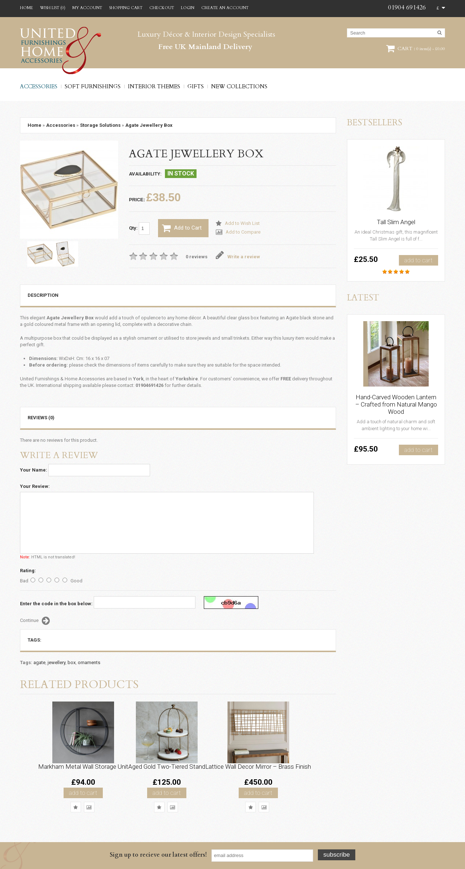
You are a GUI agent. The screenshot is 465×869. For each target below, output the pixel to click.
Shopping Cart (125, 8)
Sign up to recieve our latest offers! (158, 854)
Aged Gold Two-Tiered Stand (166, 766)
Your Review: (35, 486)
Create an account (224, 8)
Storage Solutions (100, 125)
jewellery (56, 662)
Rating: (28, 570)
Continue (35, 621)
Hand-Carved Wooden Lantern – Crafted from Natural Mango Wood (396, 404)
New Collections (239, 86)
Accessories (38, 86)
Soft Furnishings (93, 86)
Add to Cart (182, 228)
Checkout (161, 8)
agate (39, 662)
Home (26, 8)
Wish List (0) (52, 8)
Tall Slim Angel (396, 222)
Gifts (195, 86)
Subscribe (336, 854)
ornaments (89, 662)
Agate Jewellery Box (149, 125)
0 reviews (196, 256)
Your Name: (33, 470)
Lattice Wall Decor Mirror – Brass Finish (258, 766)
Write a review (238, 256)
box (72, 662)
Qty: (139, 228)
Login (187, 8)
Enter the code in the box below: (56, 603)
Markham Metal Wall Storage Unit (83, 766)
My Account (87, 8)
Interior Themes (154, 86)
